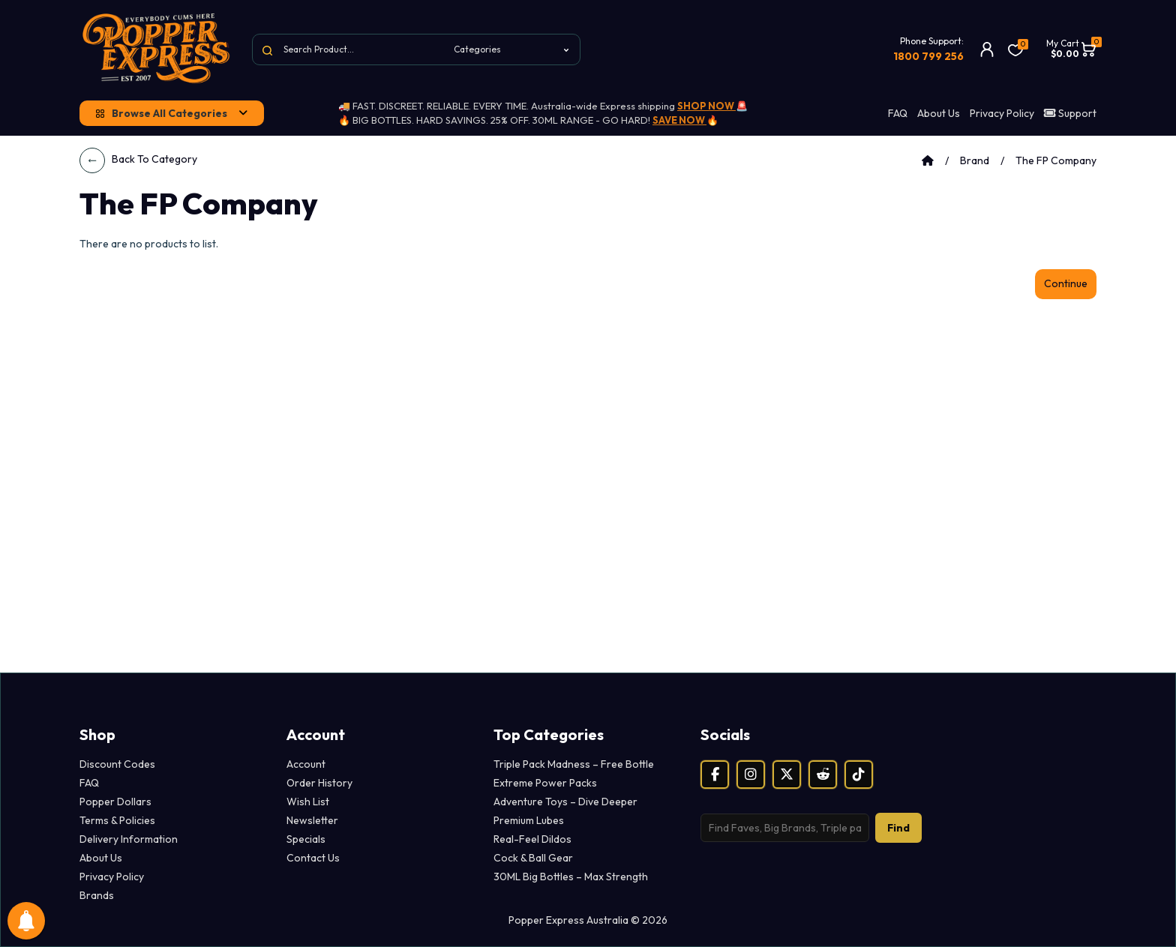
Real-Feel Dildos (533, 839)
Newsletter (312, 820)
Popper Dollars (116, 801)
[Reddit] (822, 774)
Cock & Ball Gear (533, 858)
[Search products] (784, 828)
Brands (97, 895)
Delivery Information (129, 839)
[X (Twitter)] (786, 774)
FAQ (898, 113)
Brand (974, 160)
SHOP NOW (706, 106)
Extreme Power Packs (545, 783)
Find (898, 828)
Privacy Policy (1002, 113)
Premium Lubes (529, 820)
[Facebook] (714, 774)
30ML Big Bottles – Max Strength (571, 876)
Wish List (307, 801)
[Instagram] (750, 774)
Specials (306, 839)
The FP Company (1056, 160)
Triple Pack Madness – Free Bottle (574, 764)
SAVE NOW (679, 120)
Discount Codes (117, 764)
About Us (938, 113)
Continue (1066, 283)
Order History (319, 783)
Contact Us (313, 858)
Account (306, 764)
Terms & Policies (117, 820)
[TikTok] (858, 774)
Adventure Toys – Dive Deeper (566, 801)
